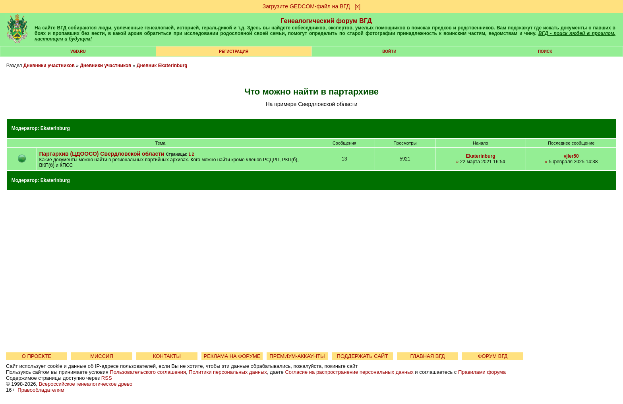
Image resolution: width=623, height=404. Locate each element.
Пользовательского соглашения (148, 372)
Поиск (545, 51)
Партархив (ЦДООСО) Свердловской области (101, 154)
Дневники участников (49, 65)
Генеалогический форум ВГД (326, 20)
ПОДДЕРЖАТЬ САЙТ (362, 356)
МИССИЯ (101, 356)
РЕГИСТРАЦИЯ (233, 51)
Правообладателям (40, 390)
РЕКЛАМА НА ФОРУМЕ (231, 356)
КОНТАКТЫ (167, 356)
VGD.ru (78, 51)
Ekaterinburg (55, 128)
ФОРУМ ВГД (493, 356)
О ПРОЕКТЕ (36, 356)
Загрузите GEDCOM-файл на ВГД (306, 6)
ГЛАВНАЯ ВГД (427, 356)
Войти (389, 51)
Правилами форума (482, 372)
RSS (106, 378)
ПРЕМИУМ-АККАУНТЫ (297, 356)
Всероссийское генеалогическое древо (86, 384)
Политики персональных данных (228, 372)
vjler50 (571, 156)
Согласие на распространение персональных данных (349, 372)
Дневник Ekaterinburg (162, 65)
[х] (357, 6)
